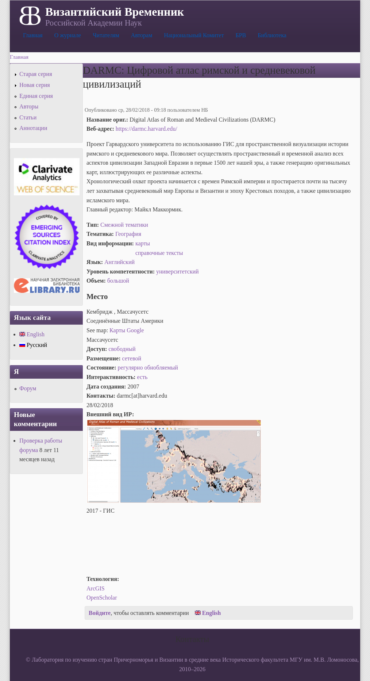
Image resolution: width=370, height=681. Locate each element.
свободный (121, 349)
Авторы (28, 106)
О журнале (67, 35)
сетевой (131, 358)
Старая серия (35, 74)
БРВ (240, 35)
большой (118, 281)
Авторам (142, 35)
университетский (177, 271)
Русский (33, 345)
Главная (33, 35)
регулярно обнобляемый (148, 367)
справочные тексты (159, 253)
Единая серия (36, 96)
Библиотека (272, 35)
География (128, 234)
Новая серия (34, 85)
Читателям (106, 35)
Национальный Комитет (194, 35)
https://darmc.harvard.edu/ (146, 129)
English (208, 613)
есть (142, 377)
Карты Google (126, 330)
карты (142, 243)
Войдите (100, 613)
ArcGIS (95, 588)
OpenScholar (101, 597)
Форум (27, 388)
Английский (119, 262)
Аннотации (33, 128)
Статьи (27, 117)
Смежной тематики (124, 225)
